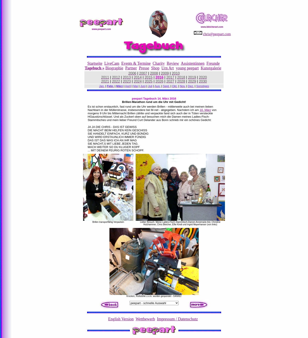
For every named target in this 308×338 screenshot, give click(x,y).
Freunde (213, 63)
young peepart (187, 68)
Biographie (114, 68)
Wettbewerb (145, 319)
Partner (131, 68)
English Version (121, 319)
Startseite (94, 63)
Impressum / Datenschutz (177, 319)
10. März (205, 110)
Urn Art (167, 68)
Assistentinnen (192, 63)
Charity (159, 63)
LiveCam (111, 63)
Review (173, 63)
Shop (155, 68)
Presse (144, 68)
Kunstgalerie (211, 68)
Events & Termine (136, 63)
